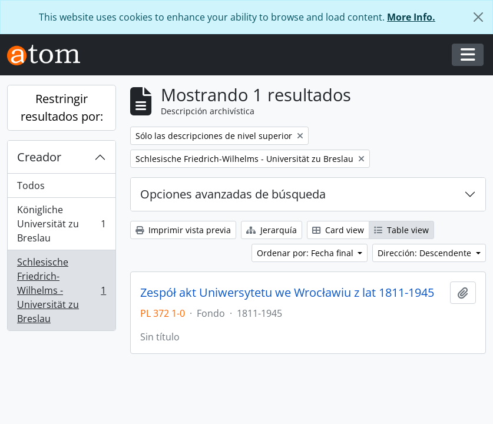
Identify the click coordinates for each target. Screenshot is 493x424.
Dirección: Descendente (426, 253)
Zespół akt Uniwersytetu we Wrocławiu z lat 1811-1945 (287, 293)
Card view (338, 230)
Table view (401, 230)
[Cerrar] (478, 17)
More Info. (411, 17)
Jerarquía (271, 230)
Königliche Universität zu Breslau (61, 223)
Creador (39, 157)
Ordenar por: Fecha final (306, 253)
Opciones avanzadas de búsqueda (233, 194)
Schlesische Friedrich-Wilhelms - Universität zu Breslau (61, 290)
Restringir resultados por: (62, 107)
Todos (31, 185)
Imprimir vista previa (183, 230)
